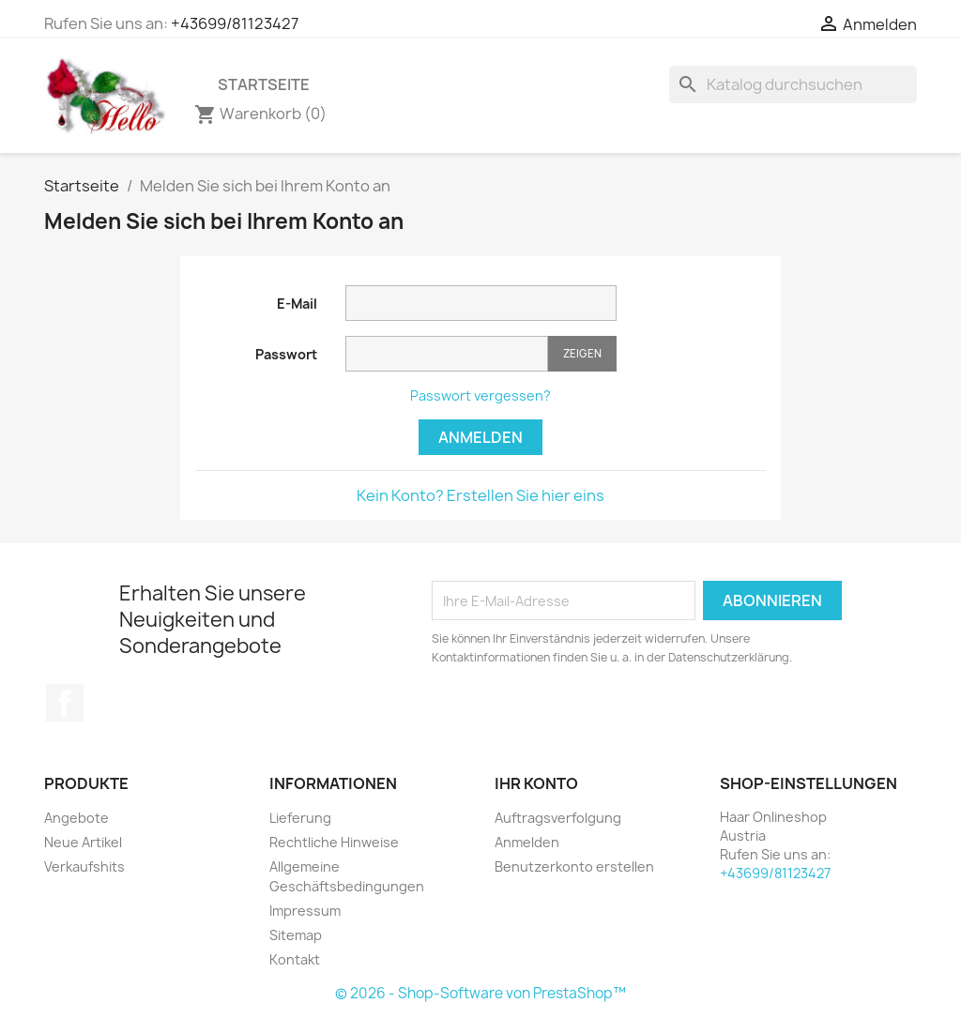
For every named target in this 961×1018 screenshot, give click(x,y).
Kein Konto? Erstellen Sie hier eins (480, 495)
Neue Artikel (83, 842)
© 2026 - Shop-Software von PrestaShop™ (480, 993)
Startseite (264, 84)
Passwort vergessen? (480, 395)
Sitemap (295, 935)
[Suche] (793, 84)
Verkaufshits (84, 866)
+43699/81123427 (234, 23)
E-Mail (297, 303)
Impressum (305, 910)
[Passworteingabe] (446, 354)
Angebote (76, 818)
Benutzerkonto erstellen (574, 866)
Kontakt (294, 959)
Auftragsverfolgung (558, 818)
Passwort (286, 354)
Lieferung (300, 818)
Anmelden (480, 437)
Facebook (65, 703)
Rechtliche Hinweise (334, 842)
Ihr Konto (536, 783)
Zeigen (582, 353)
